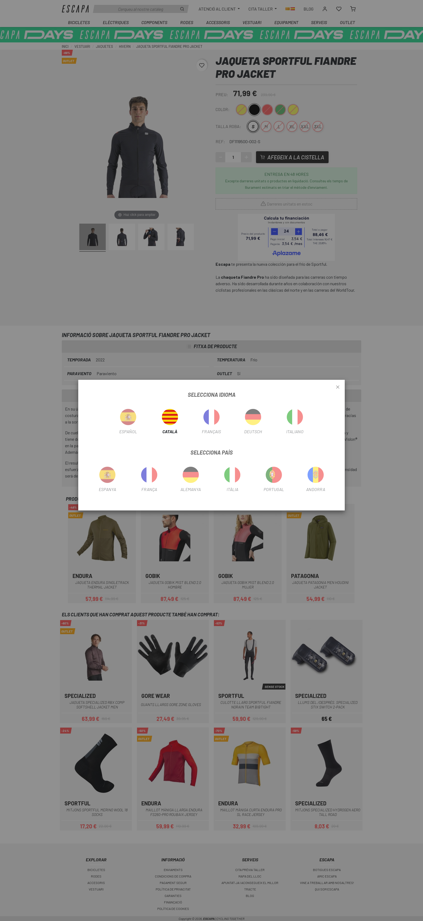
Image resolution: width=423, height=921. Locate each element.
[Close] (337, 387)
